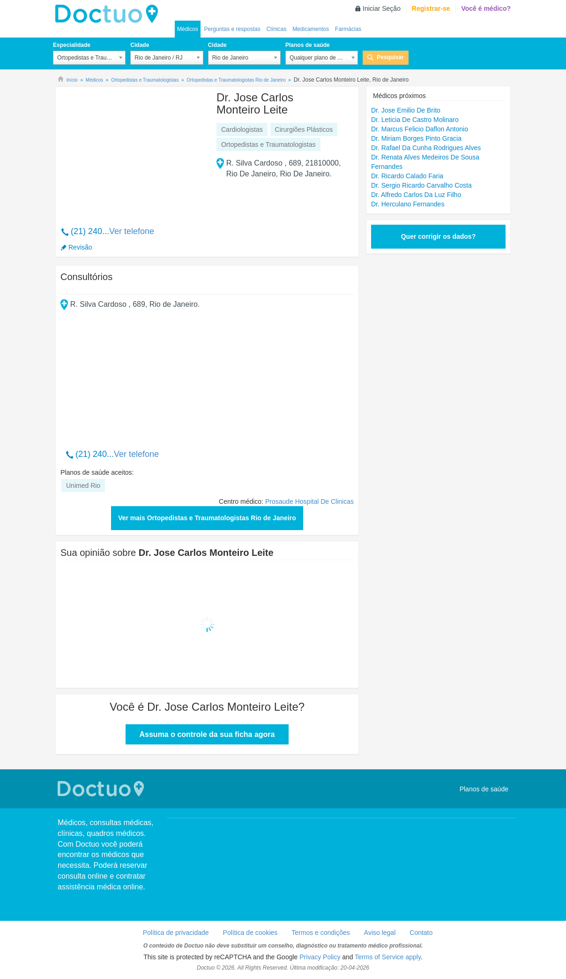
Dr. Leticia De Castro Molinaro (415, 119)
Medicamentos (310, 29)
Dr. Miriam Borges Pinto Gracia (416, 138)
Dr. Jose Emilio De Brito (405, 110)
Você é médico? (486, 8)
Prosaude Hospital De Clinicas (309, 501)
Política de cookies (250, 932)
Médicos (187, 29)
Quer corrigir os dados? (438, 236)
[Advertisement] (132, 151)
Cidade (139, 45)
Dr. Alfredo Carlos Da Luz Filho (416, 194)
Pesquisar (390, 57)
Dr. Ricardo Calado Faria (407, 176)
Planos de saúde (307, 45)
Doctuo (109, 14)
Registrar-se (431, 8)
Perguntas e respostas (232, 29)
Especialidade (71, 45)
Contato (421, 932)
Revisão (80, 247)
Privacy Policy (319, 957)
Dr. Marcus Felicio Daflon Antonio (419, 129)
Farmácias (348, 29)
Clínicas (277, 29)
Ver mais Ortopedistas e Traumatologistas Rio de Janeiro (207, 518)
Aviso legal (379, 932)
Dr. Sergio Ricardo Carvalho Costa (421, 185)
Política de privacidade (176, 932)
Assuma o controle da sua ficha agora (207, 734)
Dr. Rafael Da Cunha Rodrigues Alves (426, 148)
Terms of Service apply (388, 957)
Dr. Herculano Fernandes (407, 204)
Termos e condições (320, 932)
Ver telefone (131, 231)
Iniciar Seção (382, 8)
